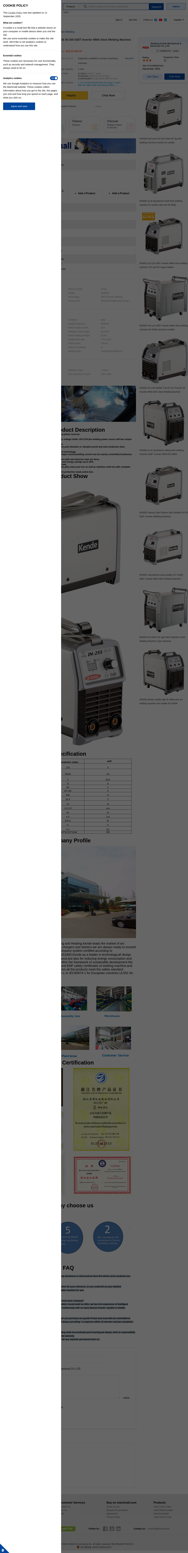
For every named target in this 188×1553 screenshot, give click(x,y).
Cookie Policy (15, 12)
